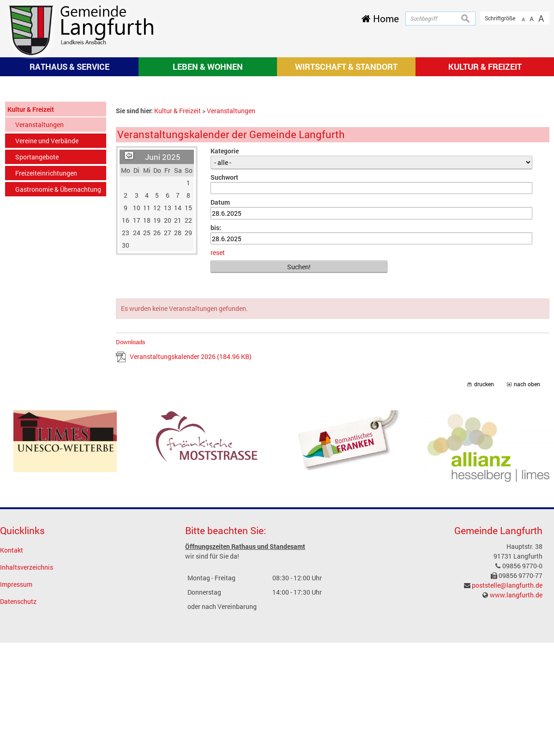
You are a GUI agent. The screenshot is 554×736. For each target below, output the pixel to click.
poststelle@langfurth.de (507, 706)
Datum (220, 323)
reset (218, 374)
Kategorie (225, 272)
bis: (216, 348)
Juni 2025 (163, 278)
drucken (484, 505)
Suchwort (224, 298)
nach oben (527, 505)
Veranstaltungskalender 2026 (191, 478)
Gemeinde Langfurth (498, 651)
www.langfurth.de (516, 716)
